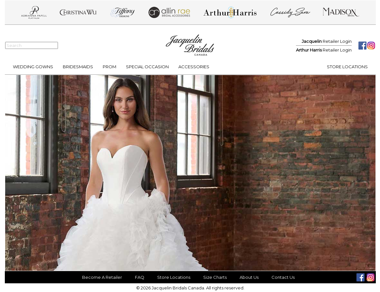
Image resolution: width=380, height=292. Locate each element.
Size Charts (215, 277)
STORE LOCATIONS (347, 66)
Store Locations (173, 277)
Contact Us (283, 277)
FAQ (139, 277)
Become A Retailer (102, 277)
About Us (249, 277)
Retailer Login (327, 41)
